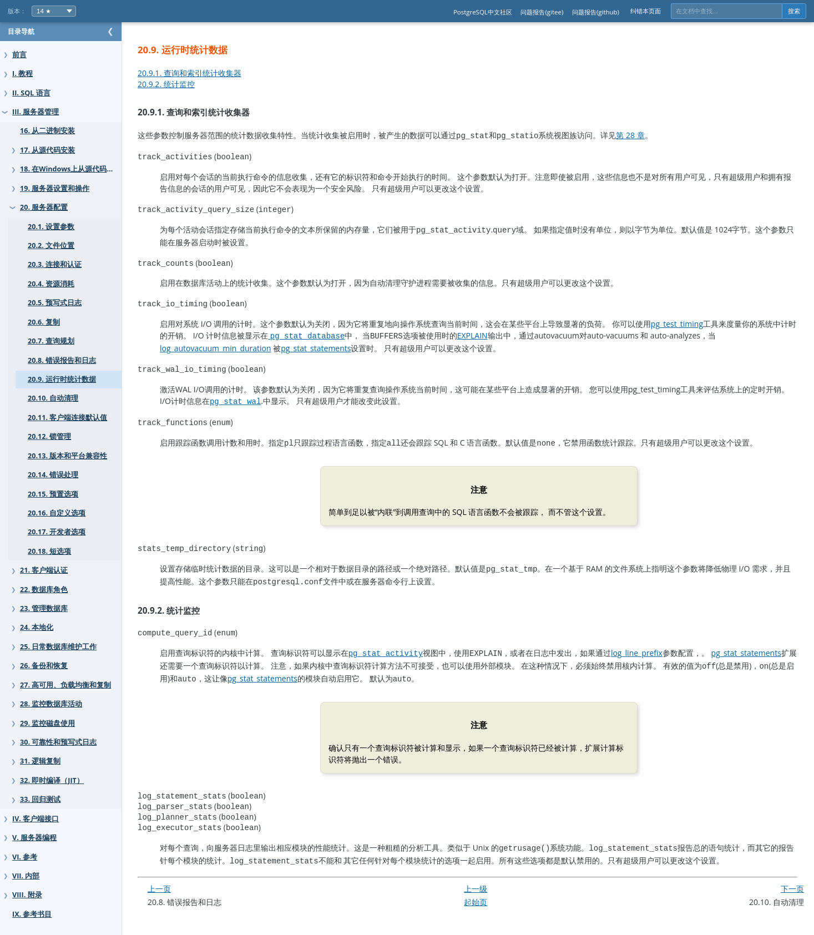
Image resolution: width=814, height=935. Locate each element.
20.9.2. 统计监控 (188, 84)
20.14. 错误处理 (53, 474)
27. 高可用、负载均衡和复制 (65, 685)
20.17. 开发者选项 (56, 532)
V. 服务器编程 (34, 837)
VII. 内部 (25, 876)
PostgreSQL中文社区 (482, 12)
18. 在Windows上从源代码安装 (70, 169)
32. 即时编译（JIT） (52, 780)
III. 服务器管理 (35, 112)
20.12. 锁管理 (49, 436)
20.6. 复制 (44, 322)
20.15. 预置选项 (53, 494)
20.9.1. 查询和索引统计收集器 (212, 73)
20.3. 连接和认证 (55, 264)
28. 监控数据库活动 (51, 704)
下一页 (792, 875)
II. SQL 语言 (31, 93)
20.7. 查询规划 (51, 341)
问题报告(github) (595, 12)
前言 (19, 54)
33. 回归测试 (40, 799)
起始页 (486, 888)
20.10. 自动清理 (53, 398)
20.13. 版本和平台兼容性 (67, 456)
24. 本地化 (36, 627)
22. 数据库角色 (44, 589)
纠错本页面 (645, 11)
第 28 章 (652, 135)
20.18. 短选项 (49, 551)
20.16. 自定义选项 (56, 513)
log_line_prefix (659, 645)
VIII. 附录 (27, 894)
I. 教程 (22, 73)
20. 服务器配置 (44, 207)
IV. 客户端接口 (35, 818)
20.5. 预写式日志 (55, 302)
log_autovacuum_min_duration (238, 345)
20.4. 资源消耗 (51, 284)
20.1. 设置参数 (51, 226)
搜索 (794, 11)
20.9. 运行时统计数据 (62, 379)
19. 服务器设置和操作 (54, 188)
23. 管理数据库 (44, 608)
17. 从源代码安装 (47, 150)
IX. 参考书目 (32, 914)
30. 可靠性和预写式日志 (58, 742)
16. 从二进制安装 (47, 130)
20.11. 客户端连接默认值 (67, 417)
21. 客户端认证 (44, 570)
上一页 (181, 875)
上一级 (486, 875)
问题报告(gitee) (541, 12)
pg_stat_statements (338, 345)
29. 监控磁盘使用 (47, 723)
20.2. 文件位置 (51, 245)
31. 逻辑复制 (40, 761)
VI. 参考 (24, 857)
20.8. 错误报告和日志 (62, 360)
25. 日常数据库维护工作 (58, 646)
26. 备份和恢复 (44, 665)
